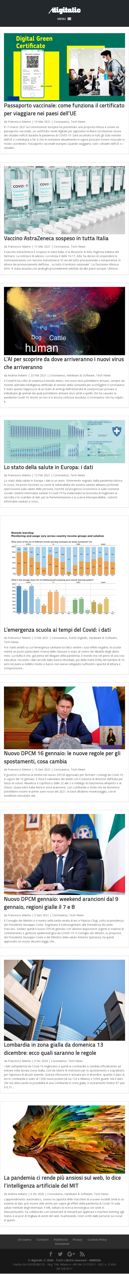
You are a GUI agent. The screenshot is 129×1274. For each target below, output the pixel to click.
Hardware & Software (81, 375)
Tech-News (78, 121)
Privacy (77, 1239)
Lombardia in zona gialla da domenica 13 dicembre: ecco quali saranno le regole (53, 1049)
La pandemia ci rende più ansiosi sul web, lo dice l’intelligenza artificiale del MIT (62, 1182)
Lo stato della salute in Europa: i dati (48, 467)
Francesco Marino (19, 121)
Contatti (42, 1239)
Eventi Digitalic (78, 638)
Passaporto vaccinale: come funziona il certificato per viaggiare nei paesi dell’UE (64, 109)
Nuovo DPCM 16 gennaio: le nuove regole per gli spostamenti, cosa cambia (62, 757)
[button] (61, 19)
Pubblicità (61, 1239)
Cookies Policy (97, 1239)
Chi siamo (24, 1239)
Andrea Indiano (17, 375)
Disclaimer (62, 1244)
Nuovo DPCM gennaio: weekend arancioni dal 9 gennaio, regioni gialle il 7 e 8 (61, 903)
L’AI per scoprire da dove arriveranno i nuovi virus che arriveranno (64, 363)
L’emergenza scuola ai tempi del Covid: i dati (57, 630)
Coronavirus (61, 121)
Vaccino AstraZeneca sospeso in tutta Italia (56, 238)
